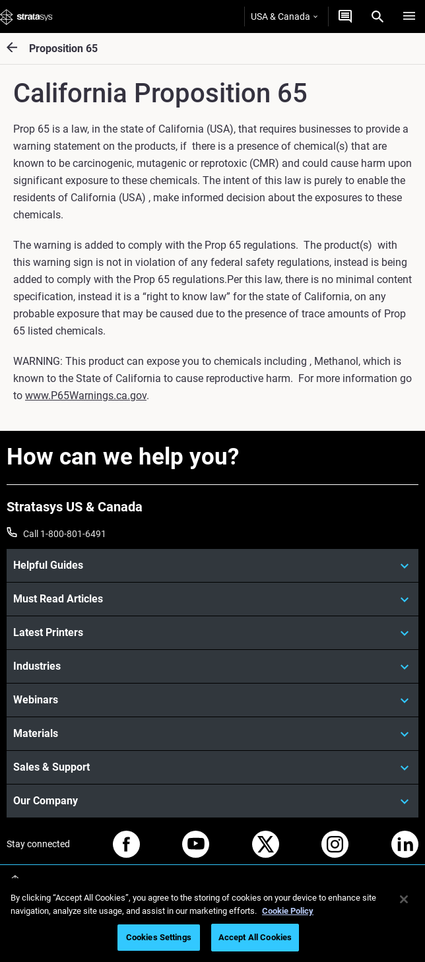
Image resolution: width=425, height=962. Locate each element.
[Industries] (212, 666)
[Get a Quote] (345, 16)
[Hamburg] (409, 16)
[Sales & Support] (212, 767)
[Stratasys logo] (26, 16)
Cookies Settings (158, 937)
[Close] (403, 899)
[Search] (377, 16)
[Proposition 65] (18, 48)
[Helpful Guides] (212, 565)
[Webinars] (212, 700)
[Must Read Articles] (212, 599)
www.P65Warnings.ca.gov (86, 395)
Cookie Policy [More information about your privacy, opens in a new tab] (287, 911)
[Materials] (212, 733)
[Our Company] (212, 801)
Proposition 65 (63, 48)
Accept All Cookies (255, 937)
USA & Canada (284, 16)
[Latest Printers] (212, 632)
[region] (212, 920)
